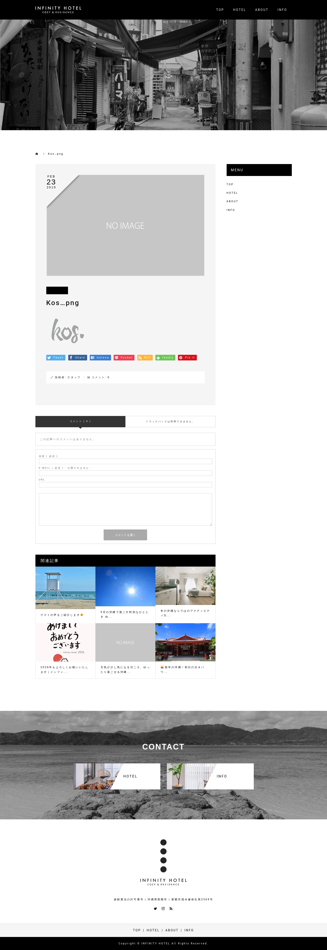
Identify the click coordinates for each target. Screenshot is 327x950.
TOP (220, 10)
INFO (282, 10)
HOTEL (239, 10)
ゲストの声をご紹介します (62, 614)
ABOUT (262, 10)
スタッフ (74, 377)
